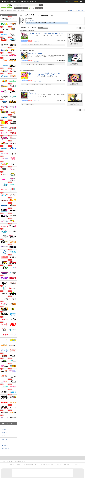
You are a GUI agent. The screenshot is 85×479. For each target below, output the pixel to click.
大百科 (21, 1)
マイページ (80, 10)
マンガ (32, 8)
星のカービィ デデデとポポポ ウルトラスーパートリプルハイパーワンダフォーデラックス (46, 74)
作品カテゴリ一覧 (6, 423)
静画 (8, 1)
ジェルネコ (32, 93)
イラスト (25, 8)
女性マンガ (4, 439)
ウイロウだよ (30, 20)
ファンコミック (5, 448)
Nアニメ (29, 1)
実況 (25, 1)
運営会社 (12, 464)
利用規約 (18, 464)
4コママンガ (4, 442)
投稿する (72, 10)
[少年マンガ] (36, 61)
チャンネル (16, 1)
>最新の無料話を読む (74, 45)
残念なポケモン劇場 (35, 53)
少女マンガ (4, 435)
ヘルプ (22, 464)
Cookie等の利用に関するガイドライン (46, 464)
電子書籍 (40, 8)
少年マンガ (4, 429)
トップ (17, 8)
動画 (5, 1)
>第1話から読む (74, 43)
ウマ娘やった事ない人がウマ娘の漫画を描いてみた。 (46, 33)
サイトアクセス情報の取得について (65, 464)
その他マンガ (5, 445)
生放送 (11, 1)
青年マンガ (4, 432)
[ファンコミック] (37, 41)
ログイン (67, 1)
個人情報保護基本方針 (31, 464)
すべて (3, 426)
